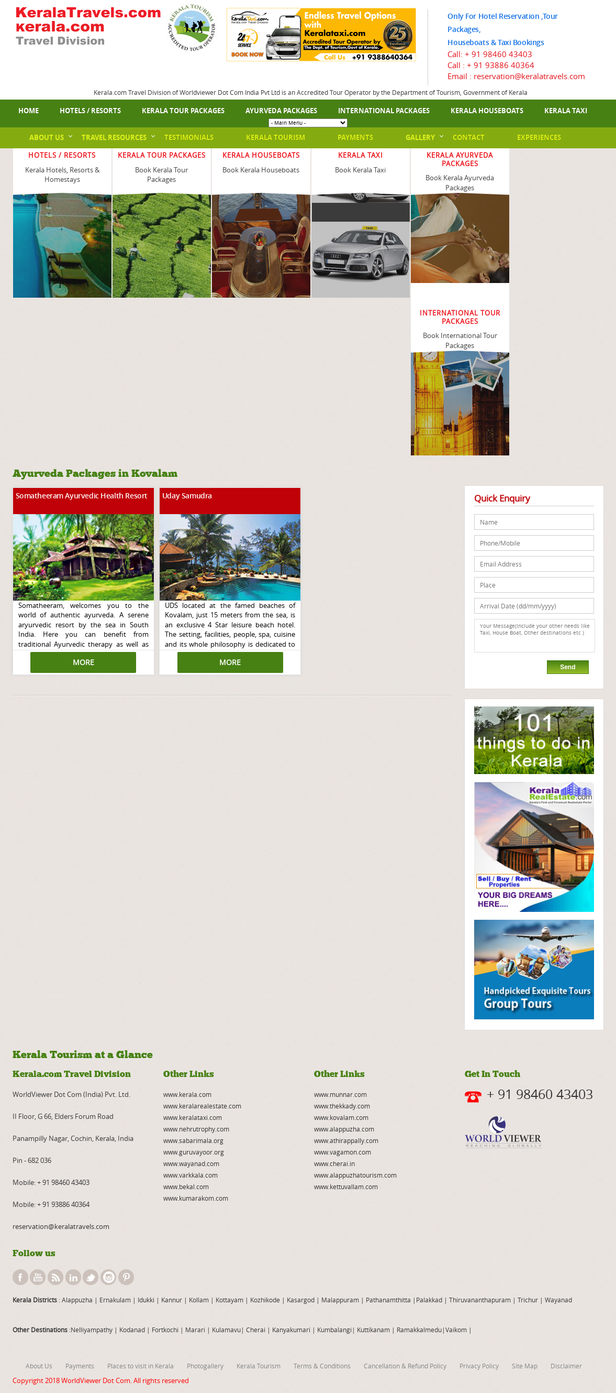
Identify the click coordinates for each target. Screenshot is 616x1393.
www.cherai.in (334, 1163)
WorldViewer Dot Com (95, 1380)
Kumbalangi (334, 1329)
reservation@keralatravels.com (61, 1226)
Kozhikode (265, 1300)
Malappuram (339, 1300)
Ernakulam (115, 1300)
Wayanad (557, 1300)
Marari (194, 1329)
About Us (46, 137)
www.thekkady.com (342, 1106)
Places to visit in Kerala (140, 1366)
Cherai (256, 1329)
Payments (355, 137)
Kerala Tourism (275, 137)
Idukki (147, 1300)
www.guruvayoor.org (193, 1152)
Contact (469, 137)
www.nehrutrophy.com (196, 1129)
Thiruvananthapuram (480, 1300)
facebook (20, 1277)
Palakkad (429, 1300)
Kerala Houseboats (487, 110)
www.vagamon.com (342, 1152)
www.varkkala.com (190, 1175)
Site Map (524, 1366)
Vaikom (456, 1329)
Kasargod (300, 1300)
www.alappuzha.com (344, 1129)
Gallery (420, 137)
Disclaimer (566, 1366)
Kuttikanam (372, 1329)
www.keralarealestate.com (202, 1106)
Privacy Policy (479, 1366)
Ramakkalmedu (419, 1329)
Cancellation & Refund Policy (405, 1366)
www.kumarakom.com (195, 1198)
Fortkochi (166, 1329)
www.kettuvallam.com (346, 1186)
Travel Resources (114, 137)
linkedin (73, 1277)
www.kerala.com (187, 1094)
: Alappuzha (75, 1300)
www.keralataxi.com (192, 1117)
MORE (83, 662)
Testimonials (189, 137)
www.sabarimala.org (193, 1140)
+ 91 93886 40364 (500, 65)
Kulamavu (226, 1329)
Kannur (171, 1300)
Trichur (528, 1300)
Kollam (199, 1300)
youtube (38, 1277)
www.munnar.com (340, 1094)
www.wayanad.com (191, 1163)
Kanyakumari (291, 1329)
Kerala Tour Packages (183, 110)
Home (28, 110)
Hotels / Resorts (90, 110)
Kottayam (230, 1300)
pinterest (126, 1277)
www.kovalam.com (341, 1117)
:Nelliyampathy (90, 1329)
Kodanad (133, 1329)
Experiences (539, 137)
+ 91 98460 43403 (498, 54)
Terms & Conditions (322, 1366)
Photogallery (205, 1366)
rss (55, 1277)
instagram (108, 1277)
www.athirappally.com (346, 1140)
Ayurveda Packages (281, 110)
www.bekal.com (186, 1186)
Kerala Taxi (565, 110)
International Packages (384, 110)
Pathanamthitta (389, 1300)
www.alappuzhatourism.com (355, 1175)
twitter (90, 1277)
